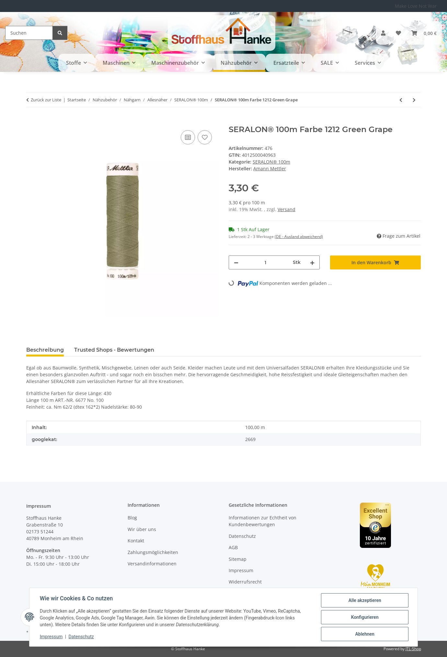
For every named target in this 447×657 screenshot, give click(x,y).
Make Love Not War (416, 6)
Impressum (51, 637)
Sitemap (237, 559)
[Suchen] (29, 33)
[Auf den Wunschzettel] (205, 137)
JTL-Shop (413, 648)
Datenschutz (81, 637)
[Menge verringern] (236, 262)
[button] (383, 33)
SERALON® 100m (271, 162)
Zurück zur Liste (46, 100)
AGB (233, 547)
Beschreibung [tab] (45, 350)
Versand (286, 209)
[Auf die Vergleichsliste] (188, 137)
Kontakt (136, 541)
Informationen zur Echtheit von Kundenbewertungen (262, 521)
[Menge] (265, 262)
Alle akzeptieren (364, 600)
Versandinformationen (152, 564)
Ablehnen (364, 634)
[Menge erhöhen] (312, 262)
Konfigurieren (364, 617)
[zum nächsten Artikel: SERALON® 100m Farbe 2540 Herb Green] (414, 100)
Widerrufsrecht (245, 582)
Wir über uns (142, 529)
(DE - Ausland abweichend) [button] (299, 236)
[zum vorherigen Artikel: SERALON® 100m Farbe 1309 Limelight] (400, 100)
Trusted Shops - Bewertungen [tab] (114, 350)
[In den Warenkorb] (31, 121)
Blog (132, 518)
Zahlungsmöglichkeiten (153, 552)
